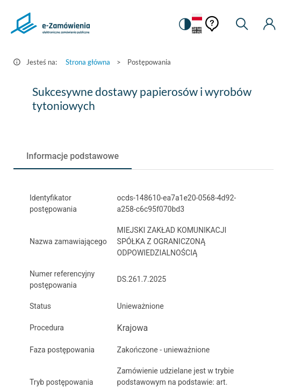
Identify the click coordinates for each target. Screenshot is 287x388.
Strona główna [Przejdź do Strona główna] (88, 62)
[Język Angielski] (197, 31)
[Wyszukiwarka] (242, 24)
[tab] (72, 156)
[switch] (184, 24)
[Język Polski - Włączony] (197, 17)
